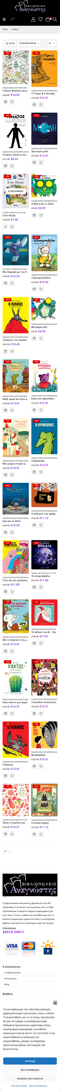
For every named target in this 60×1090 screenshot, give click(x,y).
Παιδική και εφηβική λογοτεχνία (45, 573)
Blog (7, 984)
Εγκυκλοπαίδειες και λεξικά (14, 213)
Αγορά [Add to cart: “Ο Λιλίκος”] (5, 776)
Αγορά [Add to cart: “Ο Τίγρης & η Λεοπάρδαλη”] (34, 105)
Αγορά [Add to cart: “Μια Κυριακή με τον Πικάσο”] (5, 283)
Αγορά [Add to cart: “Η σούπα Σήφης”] (34, 834)
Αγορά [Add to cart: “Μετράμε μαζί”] (34, 338)
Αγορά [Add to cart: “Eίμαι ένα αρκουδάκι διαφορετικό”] (34, 410)
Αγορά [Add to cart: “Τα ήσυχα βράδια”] (34, 587)
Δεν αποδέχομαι (30, 1069)
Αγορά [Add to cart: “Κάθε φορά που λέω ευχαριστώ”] (5, 410)
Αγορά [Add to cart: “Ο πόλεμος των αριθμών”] (34, 525)
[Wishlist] (40, 19)
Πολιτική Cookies (19, 1086)
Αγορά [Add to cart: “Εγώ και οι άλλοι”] (5, 532)
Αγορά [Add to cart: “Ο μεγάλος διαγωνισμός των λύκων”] (34, 713)
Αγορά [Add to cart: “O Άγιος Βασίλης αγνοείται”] (5, 102)
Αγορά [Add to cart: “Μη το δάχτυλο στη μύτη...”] (5, 651)
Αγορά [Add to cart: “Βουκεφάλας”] (34, 766)
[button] (55, 1002)
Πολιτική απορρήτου (38, 1086)
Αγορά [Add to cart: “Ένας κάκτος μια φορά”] (5, 713)
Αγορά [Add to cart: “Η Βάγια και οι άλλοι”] (34, 215)
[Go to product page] (16, 67)
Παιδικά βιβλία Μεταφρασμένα (15, 88)
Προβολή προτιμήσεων (30, 1078)
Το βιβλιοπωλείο (13, 972)
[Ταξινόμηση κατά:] (29, 43)
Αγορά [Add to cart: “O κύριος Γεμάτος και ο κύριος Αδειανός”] (5, 166)
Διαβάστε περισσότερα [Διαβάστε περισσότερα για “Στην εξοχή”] (5, 227)
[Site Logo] (30, 6)
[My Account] (33, 19)
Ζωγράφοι (7, 269)
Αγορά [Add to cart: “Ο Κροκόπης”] (34, 472)
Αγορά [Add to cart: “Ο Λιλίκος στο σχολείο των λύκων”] (5, 351)
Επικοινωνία (10, 978)
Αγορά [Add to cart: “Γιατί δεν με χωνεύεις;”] (5, 591)
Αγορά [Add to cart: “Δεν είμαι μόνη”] (34, 162)
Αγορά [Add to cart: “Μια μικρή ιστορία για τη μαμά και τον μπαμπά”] (5, 475)
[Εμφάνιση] (51, 43)
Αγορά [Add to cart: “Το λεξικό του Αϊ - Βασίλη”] (34, 643)
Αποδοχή (30, 1061)
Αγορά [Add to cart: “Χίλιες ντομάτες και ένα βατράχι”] (5, 834)
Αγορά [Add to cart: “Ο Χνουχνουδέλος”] (34, 289)
